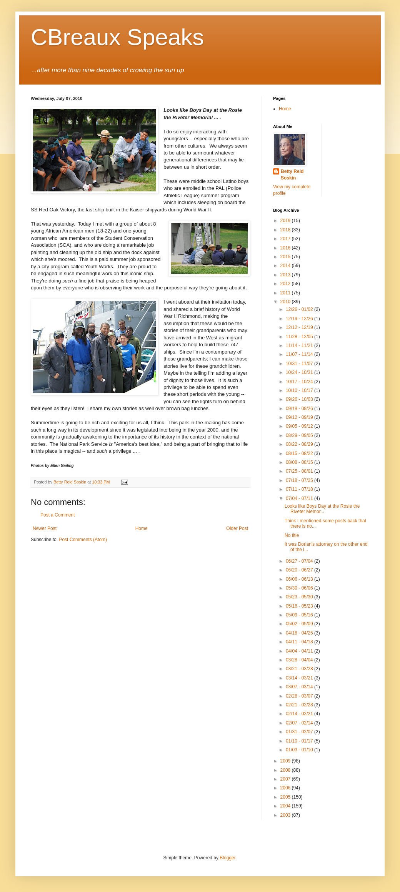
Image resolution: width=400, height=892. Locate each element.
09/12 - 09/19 (300, 417)
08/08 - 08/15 (300, 462)
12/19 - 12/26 (300, 318)
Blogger (227, 857)
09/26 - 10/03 (300, 399)
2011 (286, 293)
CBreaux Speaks (117, 37)
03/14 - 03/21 (300, 678)
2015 (286, 256)
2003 (286, 815)
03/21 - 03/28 (300, 668)
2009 (286, 761)
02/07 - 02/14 (300, 723)
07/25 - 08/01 (300, 471)
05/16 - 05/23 (300, 606)
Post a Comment (57, 515)
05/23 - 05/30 (300, 597)
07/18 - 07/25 (300, 480)
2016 (286, 248)
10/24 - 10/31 (300, 372)
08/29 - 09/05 (300, 435)
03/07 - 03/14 (300, 686)
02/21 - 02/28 (300, 705)
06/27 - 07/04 (300, 561)
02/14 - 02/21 (300, 713)
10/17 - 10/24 (300, 381)
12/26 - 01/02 (300, 309)
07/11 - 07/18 (300, 489)
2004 (286, 806)
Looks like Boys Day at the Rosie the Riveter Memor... (322, 508)
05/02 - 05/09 (300, 623)
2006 (286, 788)
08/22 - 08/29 (300, 444)
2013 (286, 274)
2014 (286, 265)
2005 (286, 797)
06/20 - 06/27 (300, 570)
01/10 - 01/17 (300, 741)
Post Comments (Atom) (83, 539)
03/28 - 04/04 (300, 660)
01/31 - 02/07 (300, 731)
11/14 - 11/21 (300, 345)
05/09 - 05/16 (300, 615)
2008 (286, 770)
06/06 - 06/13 (300, 579)
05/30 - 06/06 (300, 588)
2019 (286, 220)
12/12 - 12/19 (300, 327)
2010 (286, 301)
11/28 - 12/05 (300, 336)
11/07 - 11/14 (300, 354)
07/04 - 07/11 (300, 498)
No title (292, 535)
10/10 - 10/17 (300, 390)
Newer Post (45, 528)
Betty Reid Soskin (292, 175)
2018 (286, 230)
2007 (286, 779)
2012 (286, 283)
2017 (286, 238)
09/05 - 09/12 (300, 426)
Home (141, 528)
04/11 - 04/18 (300, 641)
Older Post (237, 528)
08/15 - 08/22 (300, 453)
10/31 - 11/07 (300, 363)
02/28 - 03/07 (300, 696)
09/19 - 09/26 (300, 408)
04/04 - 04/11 (300, 651)
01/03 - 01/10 (300, 749)
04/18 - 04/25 (300, 633)
